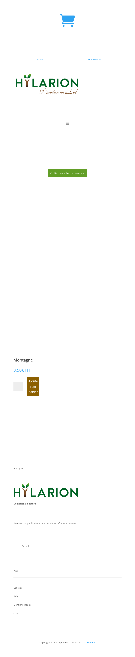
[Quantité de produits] (18, 386)
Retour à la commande (67, 173)
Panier (40, 59)
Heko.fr (91, 642)
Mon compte (94, 59)
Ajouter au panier (33, 386)
